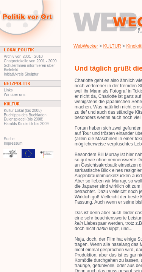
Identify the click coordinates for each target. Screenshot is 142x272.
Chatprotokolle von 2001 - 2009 (30, 61)
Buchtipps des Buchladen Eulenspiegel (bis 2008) (25, 117)
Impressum (13, 143)
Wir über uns (14, 95)
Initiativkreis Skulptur (21, 74)
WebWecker (85, 46)
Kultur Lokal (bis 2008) (23, 110)
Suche (9, 139)
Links (8, 90)
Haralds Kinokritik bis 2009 (26, 124)
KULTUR (112, 46)
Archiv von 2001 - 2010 (23, 56)
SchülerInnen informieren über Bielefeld (29, 67)
